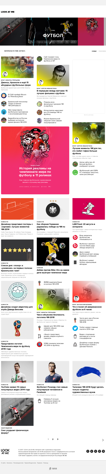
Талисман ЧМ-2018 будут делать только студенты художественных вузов (88, 390)
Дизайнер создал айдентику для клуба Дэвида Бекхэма (17, 308)
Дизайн (73, 42)
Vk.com (91, 451)
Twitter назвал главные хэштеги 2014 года (89, 328)
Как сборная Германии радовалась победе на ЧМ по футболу (51, 227)
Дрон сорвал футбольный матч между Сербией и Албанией (89, 254)
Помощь (45, 463)
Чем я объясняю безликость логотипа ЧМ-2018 (50, 316)
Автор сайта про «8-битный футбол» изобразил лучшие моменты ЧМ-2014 (87, 165)
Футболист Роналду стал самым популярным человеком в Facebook (52, 390)
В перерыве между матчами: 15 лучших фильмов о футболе (52, 92)
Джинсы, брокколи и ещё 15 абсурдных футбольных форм (16, 84)
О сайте (3, 463)
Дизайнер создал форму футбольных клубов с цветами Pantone (89, 345)
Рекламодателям (18, 463)
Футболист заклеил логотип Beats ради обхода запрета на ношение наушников (88, 247)
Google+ (99, 451)
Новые (94, 51)
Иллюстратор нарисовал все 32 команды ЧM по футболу (53, 112)
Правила (39, 463)
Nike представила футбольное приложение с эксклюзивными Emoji (18, 112)
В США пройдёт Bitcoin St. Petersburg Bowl (17, 95)
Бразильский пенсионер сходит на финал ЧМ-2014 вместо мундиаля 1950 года (17, 104)
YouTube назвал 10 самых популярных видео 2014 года (15, 388)
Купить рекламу (88, 115)
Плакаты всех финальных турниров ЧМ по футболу (54, 104)
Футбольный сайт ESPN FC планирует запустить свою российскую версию (89, 173)
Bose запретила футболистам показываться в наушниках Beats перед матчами (89, 239)
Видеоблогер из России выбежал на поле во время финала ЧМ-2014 (17, 120)
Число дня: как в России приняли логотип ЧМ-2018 (89, 320)
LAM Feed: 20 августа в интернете (83, 225)
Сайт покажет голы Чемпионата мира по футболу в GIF (52, 59)
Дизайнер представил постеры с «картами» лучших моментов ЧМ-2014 (17, 227)
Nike (67, 42)
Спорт (32, 42)
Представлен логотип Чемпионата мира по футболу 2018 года (15, 346)
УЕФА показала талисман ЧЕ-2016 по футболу (54, 344)
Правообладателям (30, 463)
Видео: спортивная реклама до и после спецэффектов (87, 336)
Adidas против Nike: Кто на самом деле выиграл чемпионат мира (53, 271)
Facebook (87, 451)
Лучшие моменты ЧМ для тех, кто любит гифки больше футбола (87, 151)
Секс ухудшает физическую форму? (14, 431)
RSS (103, 451)
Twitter (95, 451)
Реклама (60, 42)
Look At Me (7, 12)
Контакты (9, 463)
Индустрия (35, 165)
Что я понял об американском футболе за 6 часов (87, 308)
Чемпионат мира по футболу (45, 42)
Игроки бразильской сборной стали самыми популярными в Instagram (53, 122)
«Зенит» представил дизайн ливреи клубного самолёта (53, 336)
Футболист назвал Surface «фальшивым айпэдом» (88, 262)
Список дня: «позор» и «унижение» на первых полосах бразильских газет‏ (16, 268)
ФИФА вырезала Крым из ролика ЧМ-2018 (53, 283)
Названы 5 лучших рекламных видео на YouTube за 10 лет (52, 401)
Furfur (53, 468)
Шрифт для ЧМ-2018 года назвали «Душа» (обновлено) (54, 328)
